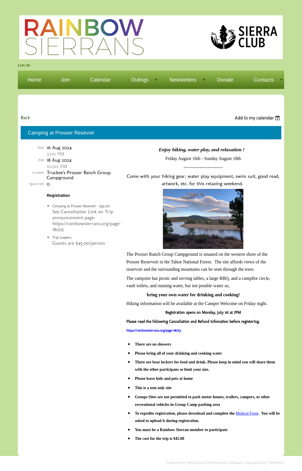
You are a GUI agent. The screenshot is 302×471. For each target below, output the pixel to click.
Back (25, 117)
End (41, 160)
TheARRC (275, 463)
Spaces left (36, 184)
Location (38, 172)
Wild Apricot (196, 463)
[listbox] (258, 118)
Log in (24, 65)
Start (40, 148)
